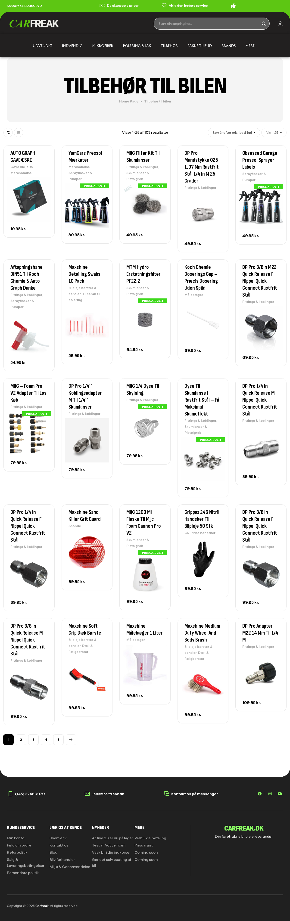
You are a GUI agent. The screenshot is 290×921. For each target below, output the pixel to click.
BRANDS (228, 46)
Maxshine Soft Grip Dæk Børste (85, 629)
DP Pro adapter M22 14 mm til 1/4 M (260, 633)
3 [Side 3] (33, 740)
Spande (75, 526)
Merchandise (21, 173)
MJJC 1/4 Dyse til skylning (142, 389)
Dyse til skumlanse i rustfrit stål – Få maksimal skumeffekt (201, 400)
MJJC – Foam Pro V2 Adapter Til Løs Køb (28, 393)
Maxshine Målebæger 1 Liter (144, 629)
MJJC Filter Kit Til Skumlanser (143, 156)
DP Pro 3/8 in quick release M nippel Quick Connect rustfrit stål (27, 640)
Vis (279, 132)
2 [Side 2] (21, 740)
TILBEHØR (169, 46)
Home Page (128, 101)
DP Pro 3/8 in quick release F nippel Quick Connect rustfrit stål (259, 526)
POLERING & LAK (137, 46)
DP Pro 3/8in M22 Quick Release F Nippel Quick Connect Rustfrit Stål (259, 281)
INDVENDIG (72, 46)
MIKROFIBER (102, 46)
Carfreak (42, 906)
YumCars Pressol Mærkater (85, 156)
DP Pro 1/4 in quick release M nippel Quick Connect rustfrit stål (259, 400)
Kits (29, 167)
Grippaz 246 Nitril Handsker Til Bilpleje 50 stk (201, 519)
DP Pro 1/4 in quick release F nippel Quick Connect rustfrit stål (27, 526)
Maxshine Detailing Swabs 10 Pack (84, 274)
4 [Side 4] (46, 740)
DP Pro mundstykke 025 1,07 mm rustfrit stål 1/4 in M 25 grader (201, 167)
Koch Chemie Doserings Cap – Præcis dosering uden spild (201, 277)
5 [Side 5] (58, 740)
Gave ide (17, 167)
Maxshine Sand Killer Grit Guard (85, 515)
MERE (250, 46)
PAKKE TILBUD (199, 46)
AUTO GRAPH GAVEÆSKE (22, 156)
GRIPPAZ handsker (199, 533)
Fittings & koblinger (142, 167)
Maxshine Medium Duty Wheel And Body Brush (202, 633)
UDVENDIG (42, 46)
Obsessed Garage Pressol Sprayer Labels (259, 160)
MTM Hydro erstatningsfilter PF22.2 (143, 274)
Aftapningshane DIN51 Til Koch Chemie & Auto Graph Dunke (26, 277)
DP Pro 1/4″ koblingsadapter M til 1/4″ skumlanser (85, 396)
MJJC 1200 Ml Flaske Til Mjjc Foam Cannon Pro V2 (143, 522)
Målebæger (193, 295)
